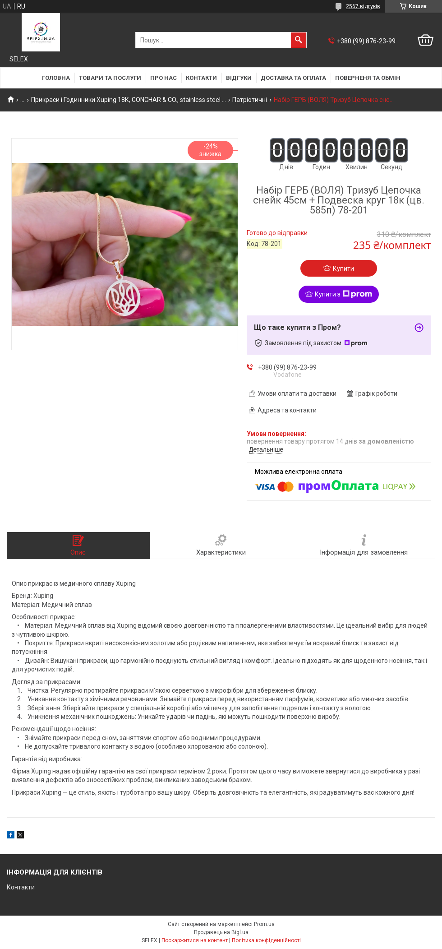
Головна (56, 77)
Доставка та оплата (293, 77)
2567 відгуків (363, 6)
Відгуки (239, 77)
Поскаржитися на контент (194, 940)
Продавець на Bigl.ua (221, 932)
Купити (343, 268)
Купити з (343, 294)
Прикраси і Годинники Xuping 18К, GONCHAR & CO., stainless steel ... (128, 99)
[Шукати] (298, 40)
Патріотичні (249, 99)
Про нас (163, 77)
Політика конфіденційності (266, 940)
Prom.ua (264, 924)
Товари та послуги (110, 77)
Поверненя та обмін (368, 77)
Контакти (201, 77)
